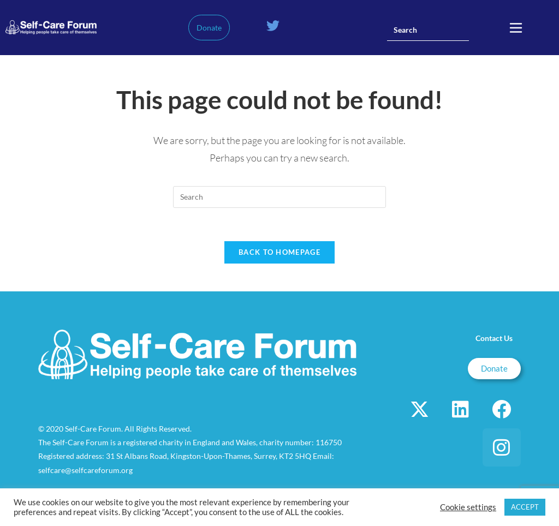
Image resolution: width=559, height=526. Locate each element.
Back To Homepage (279, 252)
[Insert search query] (428, 30)
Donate (209, 27)
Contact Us (494, 338)
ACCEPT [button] (525, 507)
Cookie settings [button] (468, 507)
